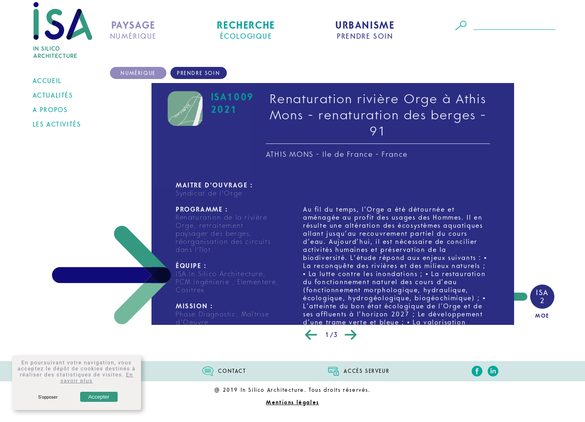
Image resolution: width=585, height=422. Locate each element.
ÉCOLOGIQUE (246, 30)
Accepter (99, 397)
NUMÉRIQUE (133, 30)
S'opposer (47, 397)
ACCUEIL (47, 81)
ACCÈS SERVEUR (366, 371)
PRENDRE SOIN (364, 30)
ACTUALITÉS (53, 95)
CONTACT (232, 371)
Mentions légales (292, 402)
